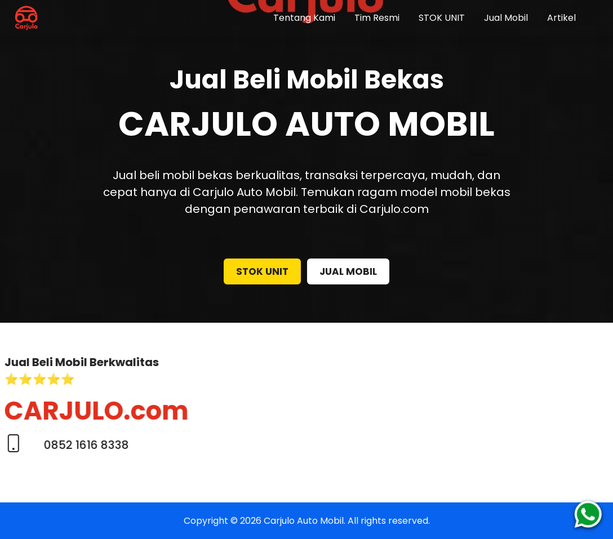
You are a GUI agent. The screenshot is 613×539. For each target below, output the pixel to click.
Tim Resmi (376, 17)
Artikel (561, 17)
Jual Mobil (506, 17)
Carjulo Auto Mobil (304, 520)
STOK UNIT (442, 17)
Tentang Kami (304, 17)
